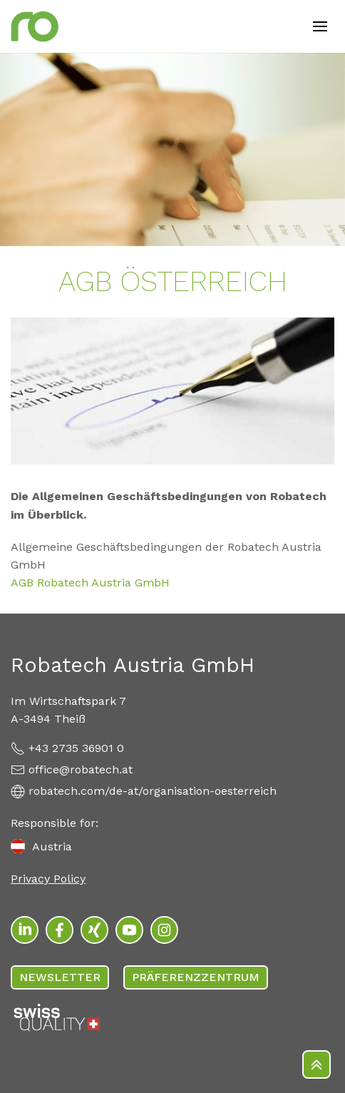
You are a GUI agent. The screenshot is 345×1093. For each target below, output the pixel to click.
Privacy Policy (48, 878)
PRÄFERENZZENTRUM (195, 977)
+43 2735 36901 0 (76, 748)
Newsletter (60, 977)
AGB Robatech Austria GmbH (90, 582)
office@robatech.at (81, 769)
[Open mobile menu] (320, 26)
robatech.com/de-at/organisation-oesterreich (153, 791)
